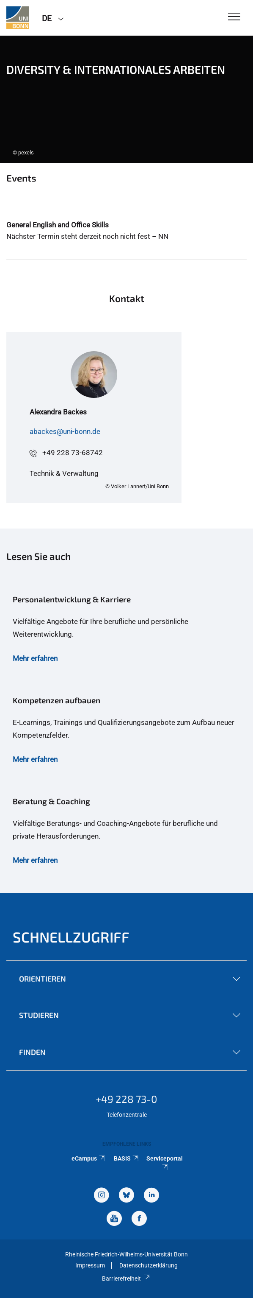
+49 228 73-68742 (72, 452)
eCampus (89, 1158)
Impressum (90, 1265)
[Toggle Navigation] (234, 17)
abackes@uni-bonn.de (65, 431)
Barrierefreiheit (126, 1278)
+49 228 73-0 (126, 1099)
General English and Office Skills (57, 225)
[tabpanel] (126, 99)
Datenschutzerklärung (148, 1265)
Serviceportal (164, 1162)
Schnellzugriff (71, 937)
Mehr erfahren (35, 658)
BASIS (127, 1158)
